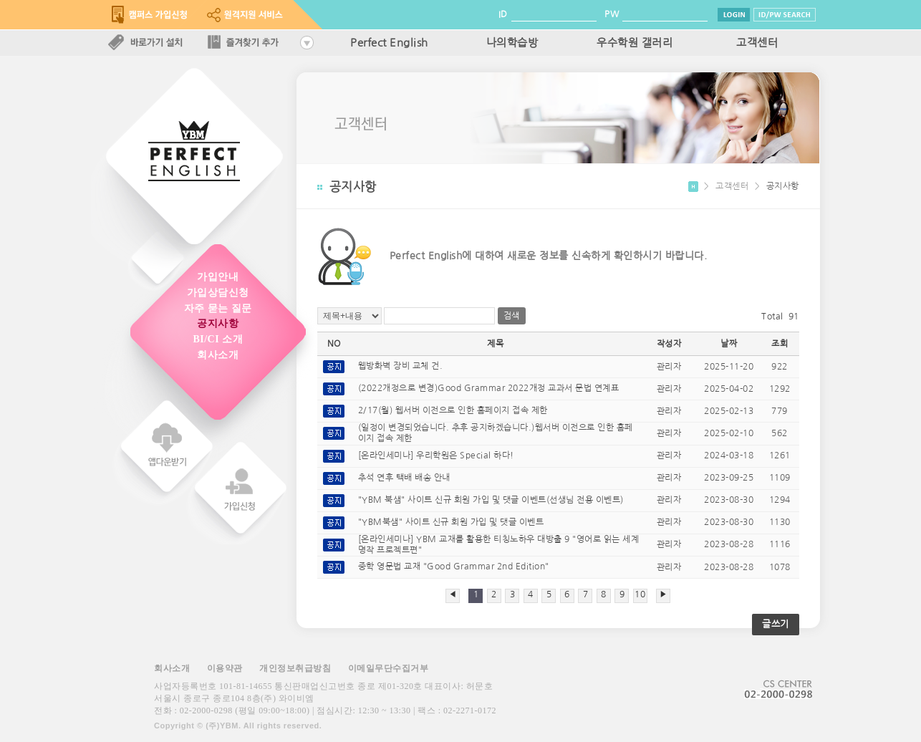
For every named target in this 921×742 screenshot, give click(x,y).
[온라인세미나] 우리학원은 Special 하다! (436, 455)
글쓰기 (775, 624)
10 (640, 594)
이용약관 (225, 668)
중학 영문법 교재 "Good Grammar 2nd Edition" (453, 567)
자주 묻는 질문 (218, 308)
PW (611, 14)
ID (503, 14)
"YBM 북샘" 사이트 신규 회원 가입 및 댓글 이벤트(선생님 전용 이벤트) (491, 500)
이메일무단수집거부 (388, 668)
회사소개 (217, 355)
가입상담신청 (218, 292)
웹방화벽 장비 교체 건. (400, 366)
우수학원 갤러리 (634, 43)
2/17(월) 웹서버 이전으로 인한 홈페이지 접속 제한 (453, 411)
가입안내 (217, 276)
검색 (511, 316)
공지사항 (217, 323)
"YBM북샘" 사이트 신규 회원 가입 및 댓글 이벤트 (451, 522)
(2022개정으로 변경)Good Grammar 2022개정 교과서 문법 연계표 (488, 389)
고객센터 (757, 43)
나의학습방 (512, 43)
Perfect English (389, 43)
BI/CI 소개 (218, 339)
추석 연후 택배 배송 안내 (404, 477)
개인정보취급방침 (295, 668)
